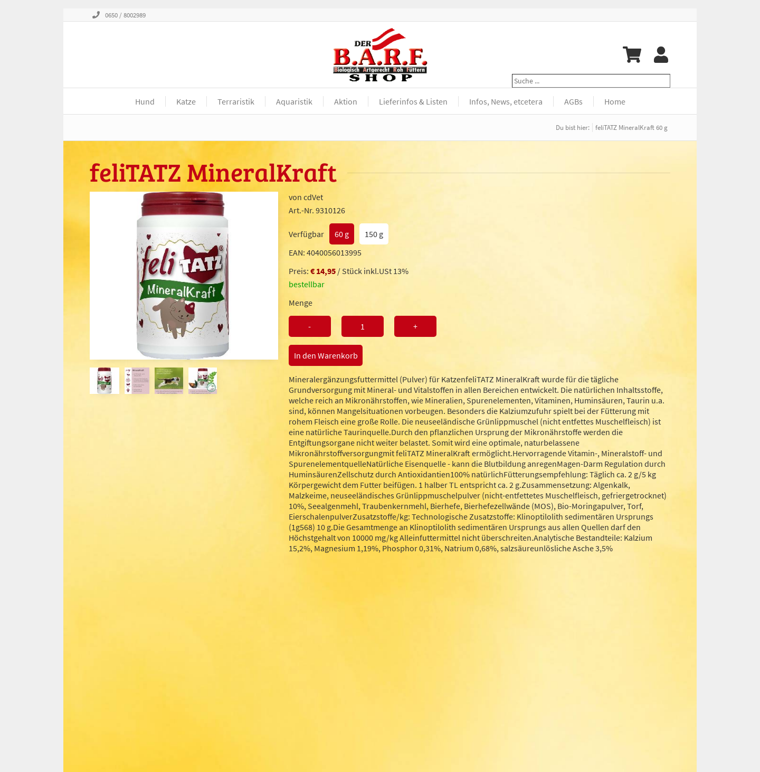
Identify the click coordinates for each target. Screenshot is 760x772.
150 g (374, 234)
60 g (342, 234)
